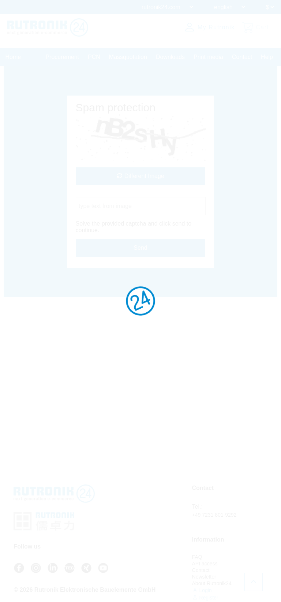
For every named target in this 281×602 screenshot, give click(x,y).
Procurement (62, 57)
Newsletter (204, 577)
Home (13, 57)
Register (205, 597)
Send (140, 248)
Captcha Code (94, 193)
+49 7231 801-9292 (214, 515)
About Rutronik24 (212, 583)
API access (205, 563)
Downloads (170, 57)
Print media (208, 57)
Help (267, 57)
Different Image (140, 176)
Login (202, 590)
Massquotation (128, 57)
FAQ (197, 557)
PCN (94, 57)
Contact (242, 57)
